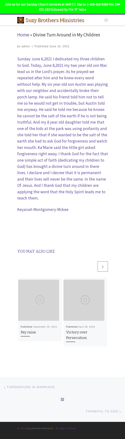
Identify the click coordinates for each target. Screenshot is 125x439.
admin (26, 46)
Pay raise (28, 332)
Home (23, 35)
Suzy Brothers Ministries (39, 428)
